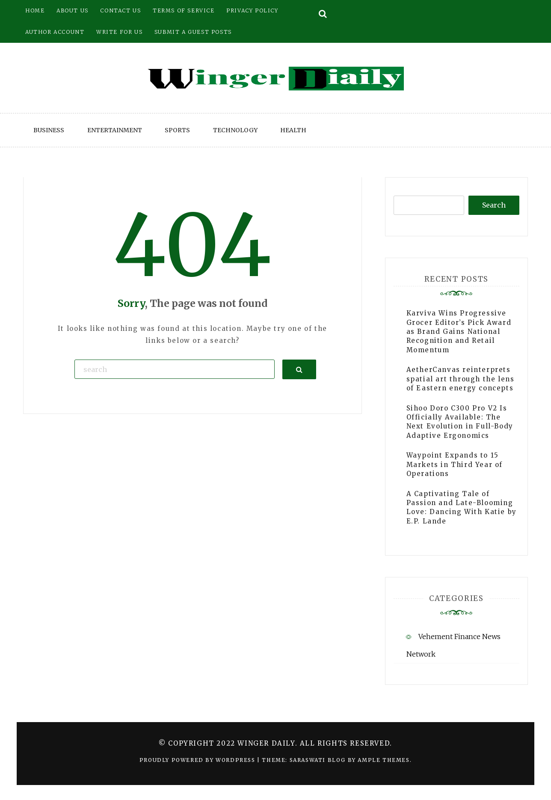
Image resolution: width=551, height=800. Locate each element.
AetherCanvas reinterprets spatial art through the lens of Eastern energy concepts (460, 379)
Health (293, 130)
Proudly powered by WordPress (198, 760)
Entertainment (114, 130)
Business (48, 130)
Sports (177, 130)
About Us (72, 10)
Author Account (54, 32)
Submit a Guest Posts (193, 32)
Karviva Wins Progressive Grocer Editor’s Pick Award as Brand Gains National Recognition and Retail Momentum (459, 331)
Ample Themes (383, 760)
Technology (235, 130)
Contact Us (120, 10)
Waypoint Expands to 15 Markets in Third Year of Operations (454, 464)
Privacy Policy (252, 10)
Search (494, 205)
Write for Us (119, 32)
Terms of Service (184, 10)
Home (34, 10)
